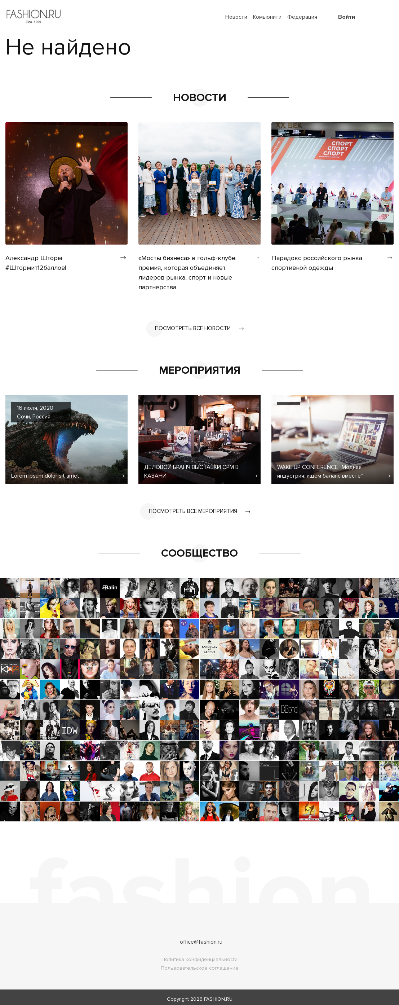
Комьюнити (267, 17)
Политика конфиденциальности (199, 956)
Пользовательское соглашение (200, 964)
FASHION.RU (218, 995)
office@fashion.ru (201, 938)
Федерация (302, 17)
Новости (236, 17)
